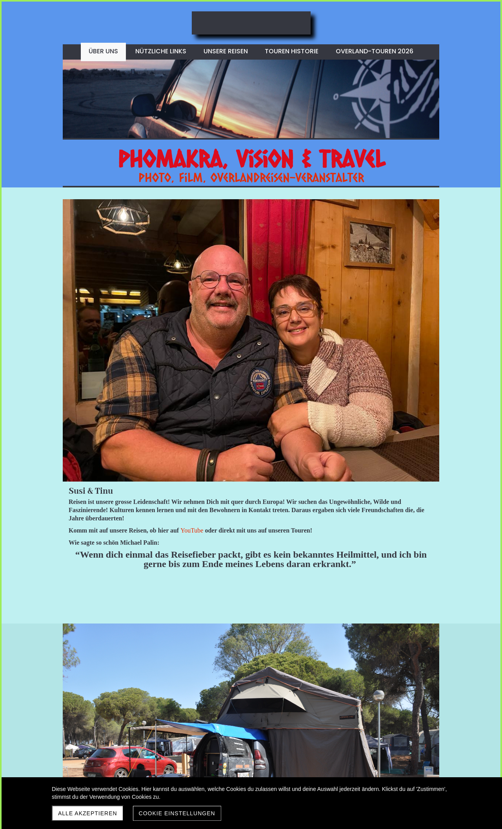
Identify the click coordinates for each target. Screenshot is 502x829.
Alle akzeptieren (87, 813)
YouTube (380, 264)
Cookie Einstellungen (177, 813)
